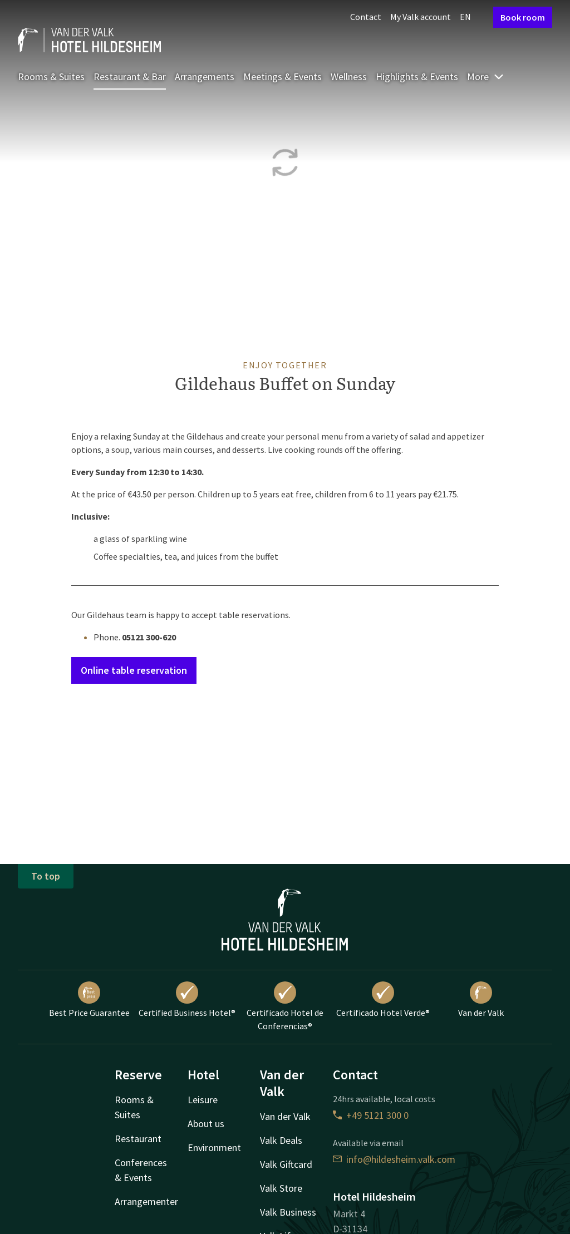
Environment (214, 1147)
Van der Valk (481, 999)
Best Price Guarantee (89, 999)
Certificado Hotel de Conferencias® (285, 1006)
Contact (365, 16)
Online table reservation (134, 670)
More (485, 76)
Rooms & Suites (51, 76)
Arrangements (204, 76)
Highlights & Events (417, 76)
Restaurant (138, 1138)
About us (206, 1123)
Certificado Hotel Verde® (383, 999)
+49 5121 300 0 (371, 1115)
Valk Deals (281, 1140)
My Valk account (420, 16)
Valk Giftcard (286, 1164)
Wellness (349, 76)
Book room (522, 17)
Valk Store (281, 1188)
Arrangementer (146, 1201)
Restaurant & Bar (130, 76)
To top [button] (45, 876)
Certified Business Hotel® (187, 999)
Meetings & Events (282, 76)
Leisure (203, 1099)
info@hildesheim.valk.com (394, 1159)
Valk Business (288, 1212)
